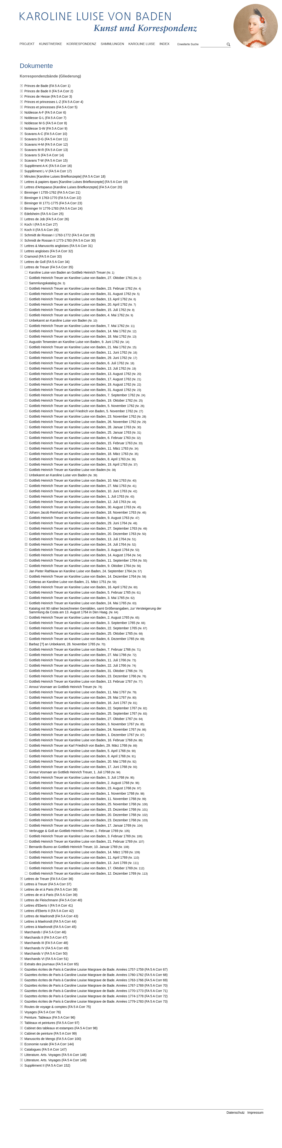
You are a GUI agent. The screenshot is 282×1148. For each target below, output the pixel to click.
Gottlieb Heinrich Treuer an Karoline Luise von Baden (67, 470)
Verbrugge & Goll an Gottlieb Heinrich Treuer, (73, 831)
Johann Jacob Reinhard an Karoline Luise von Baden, (82, 512)
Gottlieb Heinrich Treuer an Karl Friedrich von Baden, (81, 411)
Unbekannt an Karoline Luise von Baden (58, 320)
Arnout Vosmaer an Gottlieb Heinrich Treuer (60, 687)
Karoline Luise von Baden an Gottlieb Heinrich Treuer (67, 272)
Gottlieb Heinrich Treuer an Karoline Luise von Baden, (81, 278)
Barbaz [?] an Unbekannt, (62, 644)
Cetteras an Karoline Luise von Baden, (67, 582)
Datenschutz (236, 1112)
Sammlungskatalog (43, 283)
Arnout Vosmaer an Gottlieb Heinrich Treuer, (69, 772)
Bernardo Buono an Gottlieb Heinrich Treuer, (73, 847)
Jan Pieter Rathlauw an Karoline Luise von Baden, (80, 571)
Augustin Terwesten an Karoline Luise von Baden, (74, 342)
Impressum (255, 1112)
